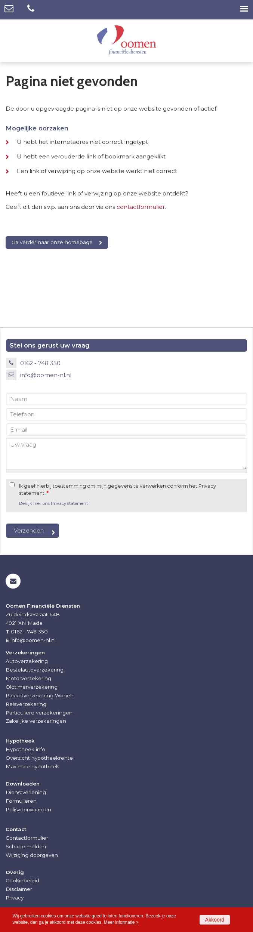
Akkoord (214, 920)
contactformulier (141, 206)
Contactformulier (27, 838)
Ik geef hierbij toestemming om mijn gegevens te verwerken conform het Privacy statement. (117, 489)
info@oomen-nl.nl (45, 375)
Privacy (15, 898)
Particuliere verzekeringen (39, 713)
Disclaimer (19, 889)
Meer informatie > (121, 922)
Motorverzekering (28, 678)
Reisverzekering (26, 704)
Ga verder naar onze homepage (52, 242)
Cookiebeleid (22, 880)
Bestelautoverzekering (35, 670)
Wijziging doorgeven (32, 855)
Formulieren (21, 801)
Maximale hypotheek (32, 766)
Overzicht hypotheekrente (39, 758)
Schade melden (26, 846)
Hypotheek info (25, 749)
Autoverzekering (27, 661)
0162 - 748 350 (40, 363)
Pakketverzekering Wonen (40, 695)
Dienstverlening (26, 792)
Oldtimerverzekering (32, 687)
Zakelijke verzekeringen (36, 721)
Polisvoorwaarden (28, 809)
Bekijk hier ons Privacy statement (53, 503)
